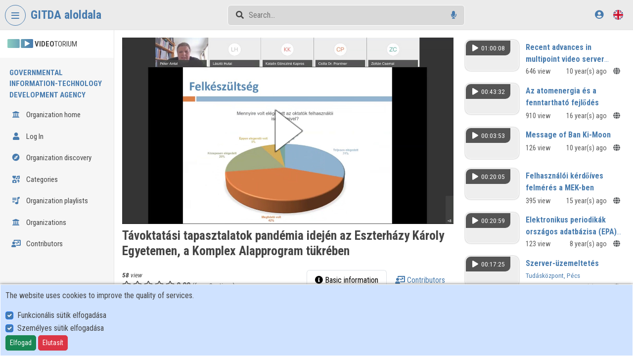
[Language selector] (618, 14)
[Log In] (599, 14)
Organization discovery (51, 157)
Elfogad (21, 343)
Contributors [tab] (420, 280)
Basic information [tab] (346, 280)
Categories (34, 179)
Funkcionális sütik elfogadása (61, 315)
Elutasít (53, 343)
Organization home (46, 114)
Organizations (38, 222)
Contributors (37, 243)
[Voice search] (453, 15)
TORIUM (42, 44)
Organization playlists (49, 200)
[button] (287, 131)
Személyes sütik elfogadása (60, 328)
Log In (27, 136)
